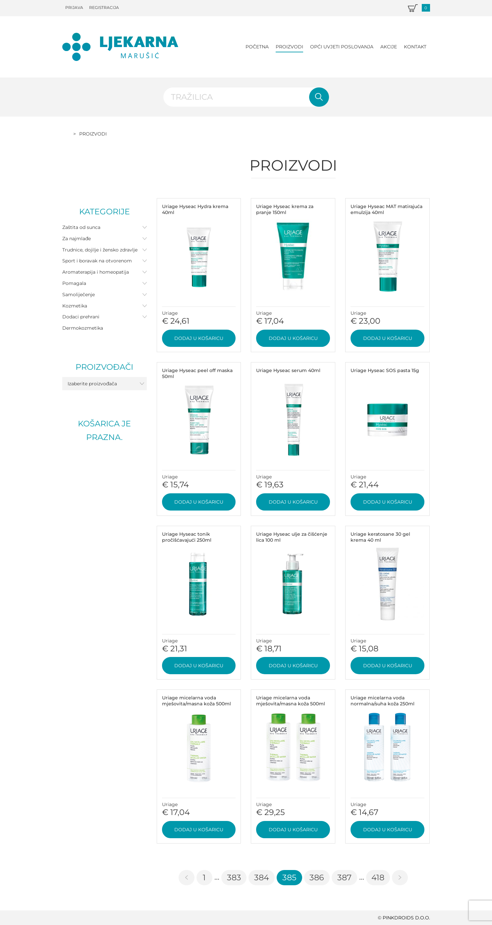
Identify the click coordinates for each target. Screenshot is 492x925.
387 (344, 877)
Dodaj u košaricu (198, 338)
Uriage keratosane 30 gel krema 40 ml (380, 537)
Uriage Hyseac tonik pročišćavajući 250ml (186, 537)
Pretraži (319, 97)
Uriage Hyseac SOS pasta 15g (385, 370)
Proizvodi (289, 47)
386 (316, 877)
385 (289, 877)
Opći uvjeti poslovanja (341, 47)
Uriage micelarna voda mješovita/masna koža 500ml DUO (290, 704)
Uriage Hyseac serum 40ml (288, 370)
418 (377, 877)
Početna (257, 47)
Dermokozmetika (82, 328)
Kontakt (415, 47)
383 (234, 877)
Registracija (104, 7)
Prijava (74, 7)
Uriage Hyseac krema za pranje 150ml (284, 209)
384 (261, 877)
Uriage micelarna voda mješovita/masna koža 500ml (196, 701)
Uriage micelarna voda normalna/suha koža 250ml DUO (382, 704)
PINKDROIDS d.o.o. (406, 918)
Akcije (388, 47)
